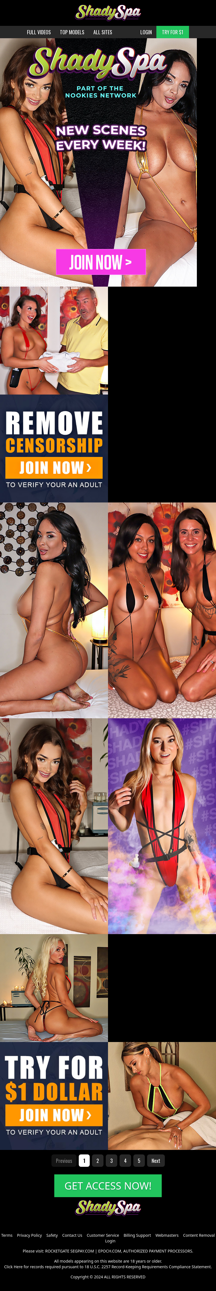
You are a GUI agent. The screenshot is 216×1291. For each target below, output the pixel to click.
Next (156, 1160)
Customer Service (103, 1235)
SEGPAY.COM (82, 1251)
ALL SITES (102, 32)
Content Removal (199, 1235)
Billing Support (137, 1235)
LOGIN (146, 32)
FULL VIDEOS (39, 32)
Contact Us (72, 1235)
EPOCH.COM (109, 1251)
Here (18, 1266)
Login (110, 1241)
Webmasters (167, 1235)
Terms (6, 1235)
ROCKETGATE (57, 1251)
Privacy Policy (29, 1235)
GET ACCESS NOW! (108, 1186)
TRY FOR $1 (172, 32)
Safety (52, 1235)
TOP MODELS (72, 32)
